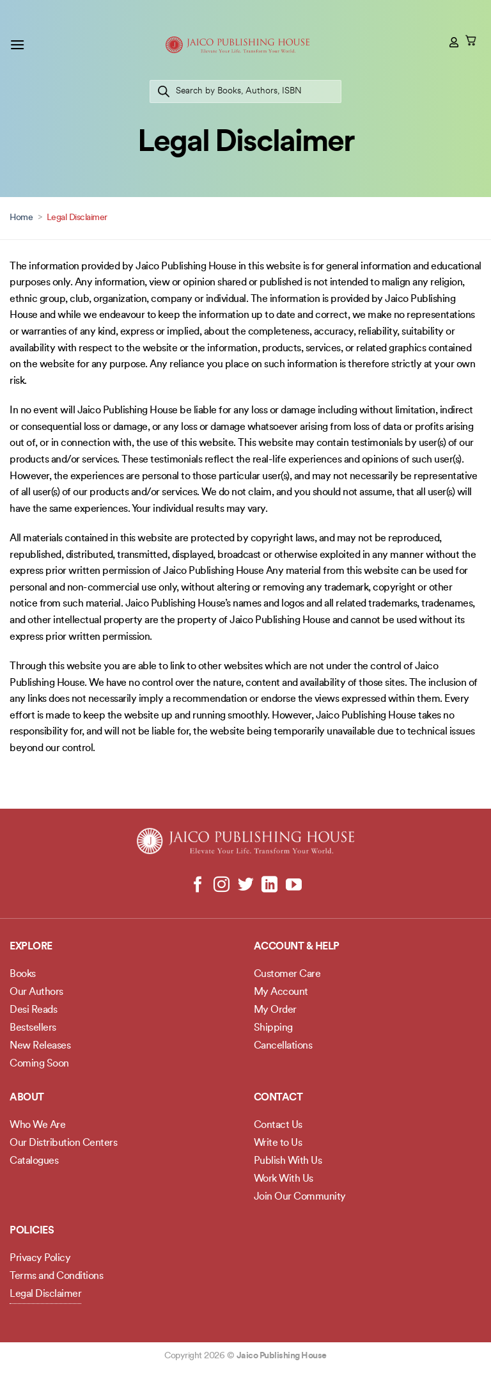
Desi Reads (33, 1010)
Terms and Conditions (56, 1276)
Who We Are (37, 1125)
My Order (275, 1010)
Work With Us (283, 1179)
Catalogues (34, 1161)
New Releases (40, 1046)
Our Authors (36, 992)
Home (21, 218)
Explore (31, 947)
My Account (281, 992)
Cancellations (283, 1046)
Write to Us (278, 1143)
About (27, 1098)
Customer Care (287, 974)
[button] (17, 44)
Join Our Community (300, 1197)
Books (23, 974)
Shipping (273, 1028)
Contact (278, 1098)
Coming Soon (39, 1064)
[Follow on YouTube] (293, 885)
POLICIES (32, 1231)
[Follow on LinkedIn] (269, 885)
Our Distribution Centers (63, 1143)
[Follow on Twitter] (246, 885)
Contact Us (278, 1125)
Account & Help (296, 947)
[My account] (454, 42)
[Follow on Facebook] (198, 885)
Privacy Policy (40, 1258)
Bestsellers (33, 1028)
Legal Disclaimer (45, 1294)
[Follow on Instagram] (222, 885)
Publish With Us (288, 1161)
